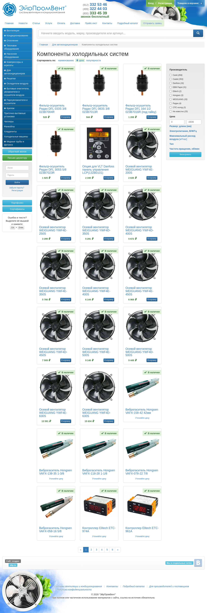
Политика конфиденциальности (74, 589)
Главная (9, 23)
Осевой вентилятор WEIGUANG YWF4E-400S (96, 291)
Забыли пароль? (16, 188)
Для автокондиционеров (14, 72)
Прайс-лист (91, 23)
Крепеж (9, 108)
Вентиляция (11, 30)
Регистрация (17, 190)
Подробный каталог (127, 23)
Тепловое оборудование (11, 47)
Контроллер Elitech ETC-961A (142, 529)
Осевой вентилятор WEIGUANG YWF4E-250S (53, 230)
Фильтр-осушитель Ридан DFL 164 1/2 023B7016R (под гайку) (140, 109)
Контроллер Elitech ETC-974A (98, 529)
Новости (23, 23)
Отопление (11, 40)
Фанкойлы (9, 126)
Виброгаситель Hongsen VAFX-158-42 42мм (141, 411)
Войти (17, 182)
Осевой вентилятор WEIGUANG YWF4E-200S (139, 169)
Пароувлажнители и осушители (15, 102)
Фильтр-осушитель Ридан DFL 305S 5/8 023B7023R (52, 169)
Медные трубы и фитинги (14, 143)
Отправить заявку (152, 23)
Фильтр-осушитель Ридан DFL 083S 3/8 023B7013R (95, 109)
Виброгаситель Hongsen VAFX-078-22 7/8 (141, 472)
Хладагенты (10, 131)
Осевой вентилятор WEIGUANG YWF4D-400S (139, 230)
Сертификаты (17, 209)
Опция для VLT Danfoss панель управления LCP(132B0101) (98, 169)
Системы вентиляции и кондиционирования (78, 586)
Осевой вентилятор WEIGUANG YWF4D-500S (139, 352)
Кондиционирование (16, 35)
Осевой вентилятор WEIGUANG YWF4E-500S (96, 352)
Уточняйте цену (142, 418)
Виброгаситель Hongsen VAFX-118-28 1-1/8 (98, 472)
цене (80, 60)
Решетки (10, 78)
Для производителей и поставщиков (169, 586)
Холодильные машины (16, 136)
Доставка (75, 23)
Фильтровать (185, 154)
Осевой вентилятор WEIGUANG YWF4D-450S (53, 352)
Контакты (107, 23)
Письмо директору (17, 158)
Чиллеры (9, 121)
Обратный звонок (17, 151)
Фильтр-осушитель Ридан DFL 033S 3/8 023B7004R (52, 109)
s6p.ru (13, 565)
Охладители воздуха (16, 83)
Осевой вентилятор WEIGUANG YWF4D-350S (96, 230)
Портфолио (17, 202)
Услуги (48, 23)
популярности (93, 60)
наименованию (66, 60)
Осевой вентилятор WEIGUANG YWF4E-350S (53, 291)
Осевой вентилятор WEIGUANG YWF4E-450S (139, 291)
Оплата (61, 23)
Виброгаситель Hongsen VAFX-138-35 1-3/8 (55, 472)
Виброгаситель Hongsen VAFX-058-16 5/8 (55, 529)
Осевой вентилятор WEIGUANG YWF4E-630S (53, 413)
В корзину (65, 117)
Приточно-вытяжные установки (15, 115)
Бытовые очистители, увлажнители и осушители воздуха (16, 91)
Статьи (36, 23)
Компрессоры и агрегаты (13, 64)
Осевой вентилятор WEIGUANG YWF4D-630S (96, 413)
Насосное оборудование (11, 55)
